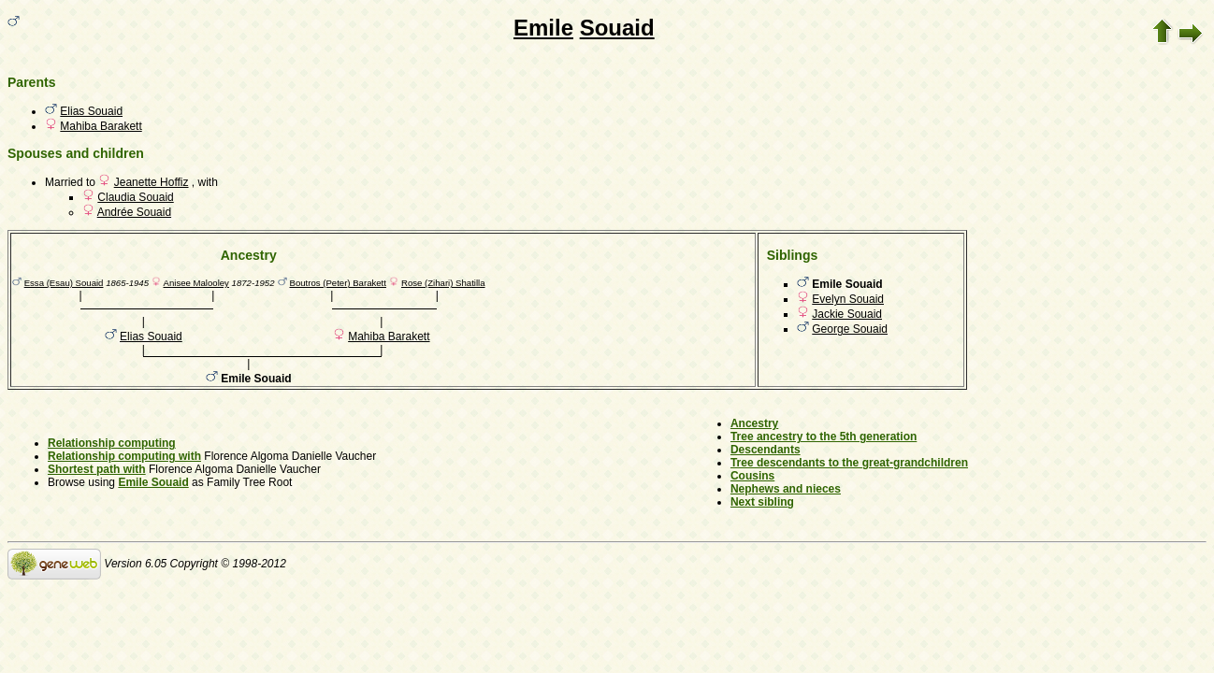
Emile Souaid (153, 482)
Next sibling (762, 501)
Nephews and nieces (785, 488)
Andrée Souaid (134, 212)
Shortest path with (97, 469)
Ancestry (754, 423)
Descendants (765, 449)
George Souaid (850, 329)
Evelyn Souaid (848, 299)
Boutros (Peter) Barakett (338, 283)
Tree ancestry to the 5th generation (823, 436)
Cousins (752, 475)
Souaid (617, 27)
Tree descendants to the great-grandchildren (849, 462)
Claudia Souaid (135, 197)
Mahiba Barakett (100, 126)
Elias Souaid (91, 111)
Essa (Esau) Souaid (64, 283)
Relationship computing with (124, 456)
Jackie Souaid (847, 314)
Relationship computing (112, 443)
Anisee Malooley (196, 283)
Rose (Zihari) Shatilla (443, 283)
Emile (543, 27)
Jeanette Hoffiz (151, 182)
